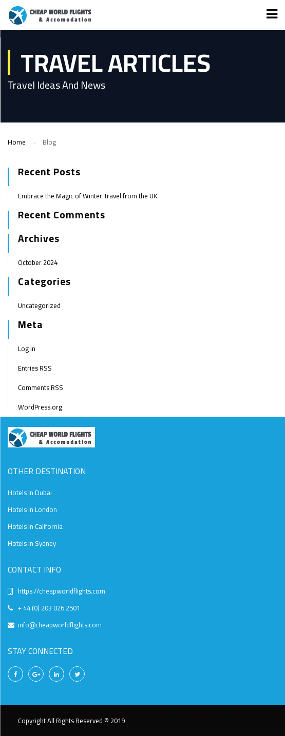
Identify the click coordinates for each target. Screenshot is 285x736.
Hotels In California (35, 526)
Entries (35, 368)
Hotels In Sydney (32, 543)
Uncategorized (39, 305)
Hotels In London (32, 509)
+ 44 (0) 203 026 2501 (49, 608)
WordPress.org (40, 407)
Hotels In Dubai (30, 492)
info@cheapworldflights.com (60, 625)
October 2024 (38, 262)
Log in (26, 348)
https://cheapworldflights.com (61, 591)
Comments (40, 387)
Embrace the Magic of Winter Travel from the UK (87, 196)
